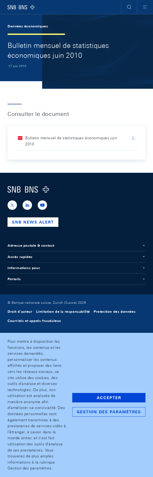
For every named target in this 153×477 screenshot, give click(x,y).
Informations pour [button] (76, 267)
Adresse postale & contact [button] (76, 245)
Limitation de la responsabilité (63, 311)
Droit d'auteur (20, 311)
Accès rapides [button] (76, 256)
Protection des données (115, 311)
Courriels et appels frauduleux (34, 321)
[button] (129, 7)
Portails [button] (76, 279)
